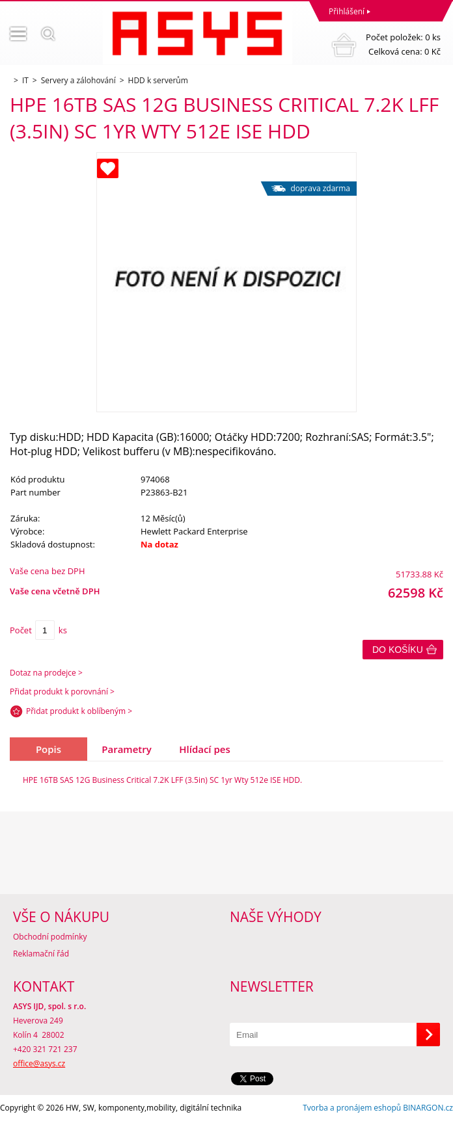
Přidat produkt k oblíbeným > (79, 711)
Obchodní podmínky (50, 936)
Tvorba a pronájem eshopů (352, 1107)
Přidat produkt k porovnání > (62, 691)
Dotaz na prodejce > (46, 672)
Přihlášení (346, 11)
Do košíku (397, 649)
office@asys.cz (39, 1063)
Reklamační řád (41, 953)
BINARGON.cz (428, 1107)
